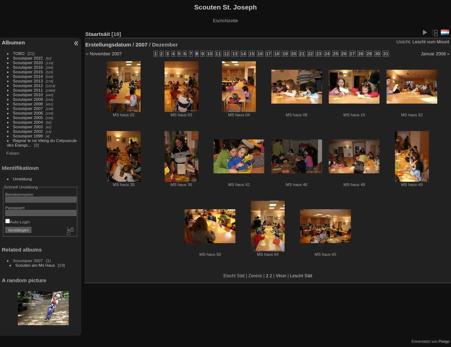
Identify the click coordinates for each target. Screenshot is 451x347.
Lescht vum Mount (430, 41)
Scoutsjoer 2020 (28, 62)
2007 (142, 45)
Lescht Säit (301, 275)
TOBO (19, 53)
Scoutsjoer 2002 (28, 131)
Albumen (13, 42)
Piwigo (444, 341)
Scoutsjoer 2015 (28, 71)
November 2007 (106, 53)
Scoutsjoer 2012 (28, 85)
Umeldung (22, 178)
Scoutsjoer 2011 (28, 90)
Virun (281, 275)
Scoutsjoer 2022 (28, 58)
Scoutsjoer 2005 (28, 117)
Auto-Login (17, 221)
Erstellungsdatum (108, 45)
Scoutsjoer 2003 (28, 126)
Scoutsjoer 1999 (28, 136)
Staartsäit (97, 34)
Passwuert (15, 207)
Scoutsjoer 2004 (28, 122)
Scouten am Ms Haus (35, 265)
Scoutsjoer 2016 (28, 67)
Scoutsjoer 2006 (28, 113)
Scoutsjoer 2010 (28, 94)
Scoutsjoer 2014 (28, 76)
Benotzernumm (19, 194)
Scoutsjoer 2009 (28, 99)
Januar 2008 (433, 53)
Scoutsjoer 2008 (28, 103)
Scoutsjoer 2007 (28, 108)
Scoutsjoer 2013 (28, 81)
